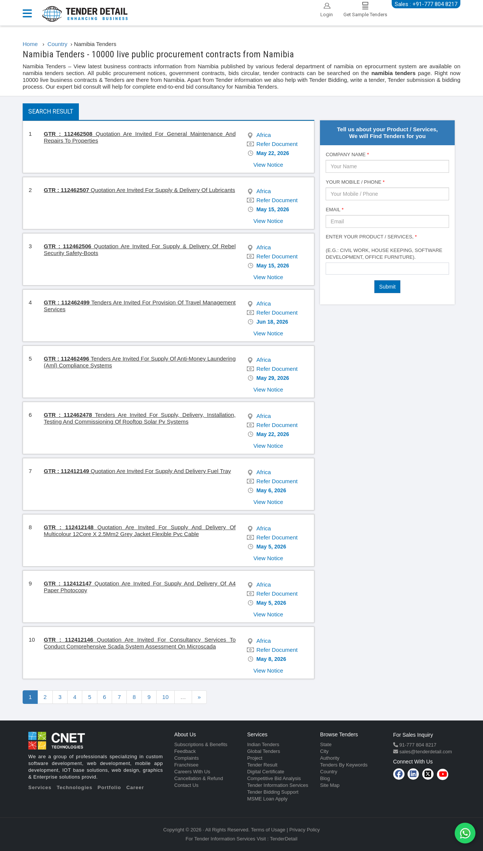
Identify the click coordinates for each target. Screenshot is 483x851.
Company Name (347, 154)
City (324, 751)
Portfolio (109, 787)
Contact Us (186, 785)
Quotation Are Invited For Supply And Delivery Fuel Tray (137, 471)
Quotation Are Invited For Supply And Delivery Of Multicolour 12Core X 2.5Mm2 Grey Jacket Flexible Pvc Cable (139, 530)
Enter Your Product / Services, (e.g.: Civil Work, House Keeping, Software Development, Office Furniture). (384, 247)
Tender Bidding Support (272, 792)
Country (328, 771)
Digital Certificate (265, 771)
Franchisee (186, 765)
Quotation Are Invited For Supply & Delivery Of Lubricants (139, 190)
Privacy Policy (304, 830)
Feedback (185, 751)
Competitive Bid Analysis (274, 778)
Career (135, 787)
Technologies (74, 787)
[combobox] (387, 269)
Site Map (329, 785)
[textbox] (330, 268)
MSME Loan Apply (267, 799)
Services (40, 787)
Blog (325, 778)
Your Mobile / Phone (355, 182)
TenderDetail (283, 839)
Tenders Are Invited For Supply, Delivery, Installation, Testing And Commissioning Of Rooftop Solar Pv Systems (139, 418)
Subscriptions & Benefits (201, 744)
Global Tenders (263, 751)
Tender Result (262, 765)
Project (254, 758)
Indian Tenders (263, 744)
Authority (329, 758)
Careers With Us (192, 771)
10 (165, 697)
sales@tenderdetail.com (425, 751)
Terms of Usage (268, 830)
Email (334, 209)
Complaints (186, 758)
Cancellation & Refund (198, 778)
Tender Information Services (277, 785)
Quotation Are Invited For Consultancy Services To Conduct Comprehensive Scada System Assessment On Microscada (140, 643)
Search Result (50, 111)
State (325, 744)
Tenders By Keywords (344, 765)
